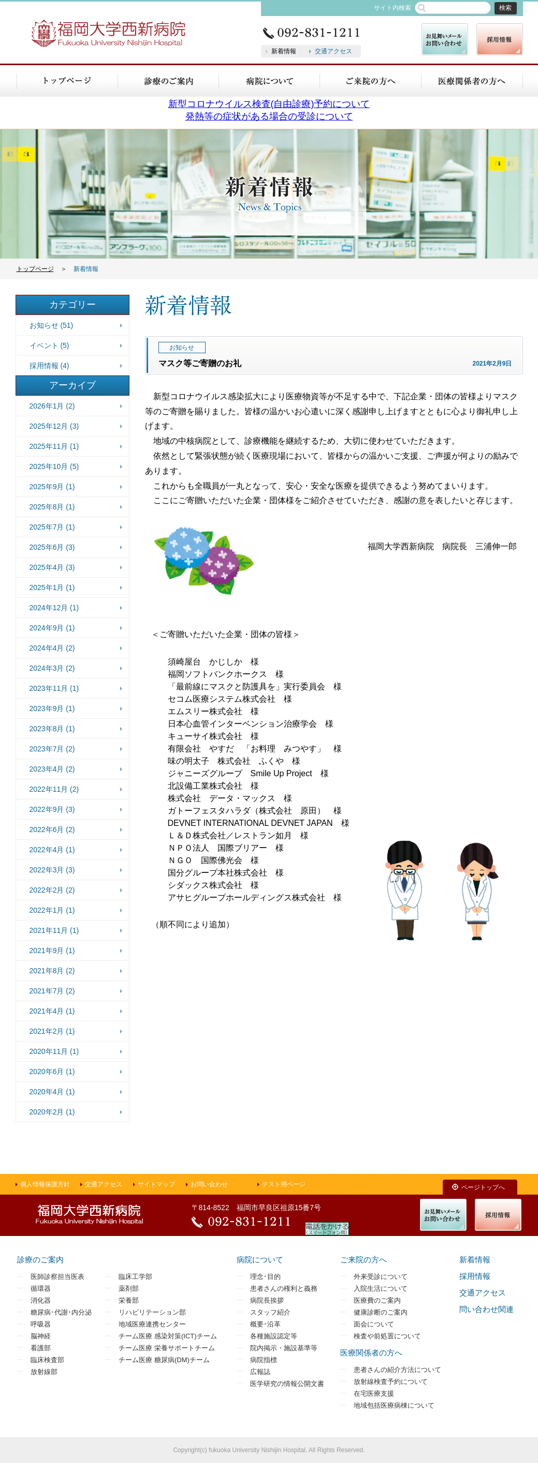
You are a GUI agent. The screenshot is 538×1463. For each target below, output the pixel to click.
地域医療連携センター (152, 1324)
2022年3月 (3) (52, 870)
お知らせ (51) (52, 325)
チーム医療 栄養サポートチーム (167, 1348)
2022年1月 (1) (52, 910)
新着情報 (283, 51)
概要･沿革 (265, 1324)
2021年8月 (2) (52, 971)
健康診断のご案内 (381, 1312)
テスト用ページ (284, 1184)
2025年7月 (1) (52, 527)
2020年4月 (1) (52, 1092)
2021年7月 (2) (52, 991)
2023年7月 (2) (52, 749)
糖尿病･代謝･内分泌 (61, 1312)
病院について (260, 1259)
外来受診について (381, 1276)
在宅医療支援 (374, 1393)
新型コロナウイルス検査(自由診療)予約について (269, 104)
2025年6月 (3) (52, 547)
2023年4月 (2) (52, 769)
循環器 (41, 1288)
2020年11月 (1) (54, 1051)
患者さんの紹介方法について (397, 1370)
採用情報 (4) (49, 365)
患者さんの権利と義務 (283, 1288)
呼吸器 (41, 1324)
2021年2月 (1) (52, 1031)
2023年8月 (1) (52, 729)
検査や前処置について (387, 1336)
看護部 (41, 1348)
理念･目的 (265, 1276)
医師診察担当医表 (57, 1276)
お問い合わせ (209, 1184)
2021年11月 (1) (54, 930)
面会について (374, 1324)
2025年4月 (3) (52, 567)
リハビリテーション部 (152, 1312)
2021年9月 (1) (52, 950)
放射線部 (44, 1372)
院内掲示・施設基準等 (283, 1348)
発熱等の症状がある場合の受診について (269, 116)
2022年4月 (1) (52, 850)
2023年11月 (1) (54, 688)
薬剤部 (129, 1288)
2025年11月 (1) (54, 446)
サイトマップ (156, 1184)
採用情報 (474, 1276)
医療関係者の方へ (371, 1352)
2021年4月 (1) (52, 1011)
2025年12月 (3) (54, 426)
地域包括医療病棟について (394, 1405)
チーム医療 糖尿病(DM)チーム (164, 1360)
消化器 (41, 1300)
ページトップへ (483, 1187)
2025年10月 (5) (54, 466)
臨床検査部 (47, 1360)
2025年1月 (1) (52, 587)
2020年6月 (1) (52, 1071)
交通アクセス (333, 51)
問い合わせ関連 (486, 1309)
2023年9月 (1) (52, 708)
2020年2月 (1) (52, 1112)
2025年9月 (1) (52, 486)
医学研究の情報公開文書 (287, 1383)
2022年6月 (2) (52, 829)
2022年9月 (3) (52, 809)
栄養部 (129, 1300)
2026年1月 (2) (52, 406)
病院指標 (263, 1360)
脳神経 (41, 1336)
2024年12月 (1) (54, 608)
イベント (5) (49, 345)
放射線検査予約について (391, 1381)
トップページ (35, 269)
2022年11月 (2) (54, 789)
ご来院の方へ (363, 1259)
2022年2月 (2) (52, 890)
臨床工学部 (135, 1276)
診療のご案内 (40, 1259)
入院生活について (381, 1288)
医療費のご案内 (377, 1300)
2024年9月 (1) (52, 628)
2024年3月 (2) (52, 668)
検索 (505, 7)
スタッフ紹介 (270, 1312)
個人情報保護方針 (45, 1184)
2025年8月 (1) (52, 507)
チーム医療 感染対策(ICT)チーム (167, 1336)
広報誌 (260, 1372)
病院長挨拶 (267, 1300)
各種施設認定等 (273, 1336)
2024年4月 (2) (52, 648)
